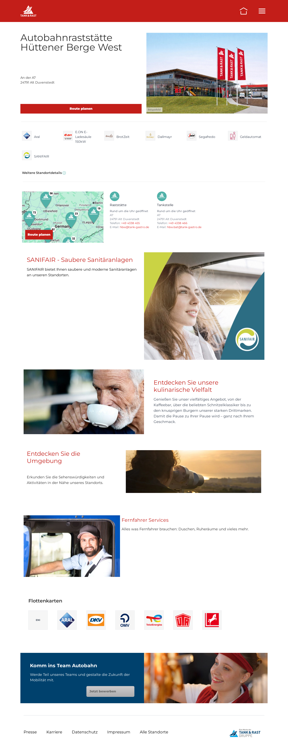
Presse (30, 732)
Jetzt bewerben (110, 691)
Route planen (81, 109)
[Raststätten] (28, 11)
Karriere (54, 732)
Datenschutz (85, 732)
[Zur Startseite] (243, 11)
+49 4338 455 (130, 223)
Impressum (118, 732)
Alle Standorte (154, 732)
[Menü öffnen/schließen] (262, 11)
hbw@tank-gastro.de (134, 227)
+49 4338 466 (177, 223)
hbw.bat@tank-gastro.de (184, 227)
